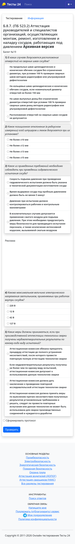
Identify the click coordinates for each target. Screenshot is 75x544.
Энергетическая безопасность (37, 465)
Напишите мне (38, 507)
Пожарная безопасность (37, 468)
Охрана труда (37, 472)
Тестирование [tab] (14, 18)
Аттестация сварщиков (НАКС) (37, 479)
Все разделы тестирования (37, 483)
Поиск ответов (37, 498)
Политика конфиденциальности (37, 519)
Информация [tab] (36, 18)
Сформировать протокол (21, 420)
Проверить (11, 429)
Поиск (28, 4)
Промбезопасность (37, 457)
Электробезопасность (37, 461)
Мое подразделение (37, 515)
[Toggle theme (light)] (69, 4)
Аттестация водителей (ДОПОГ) (37, 476)
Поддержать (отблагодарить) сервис (37, 511)
